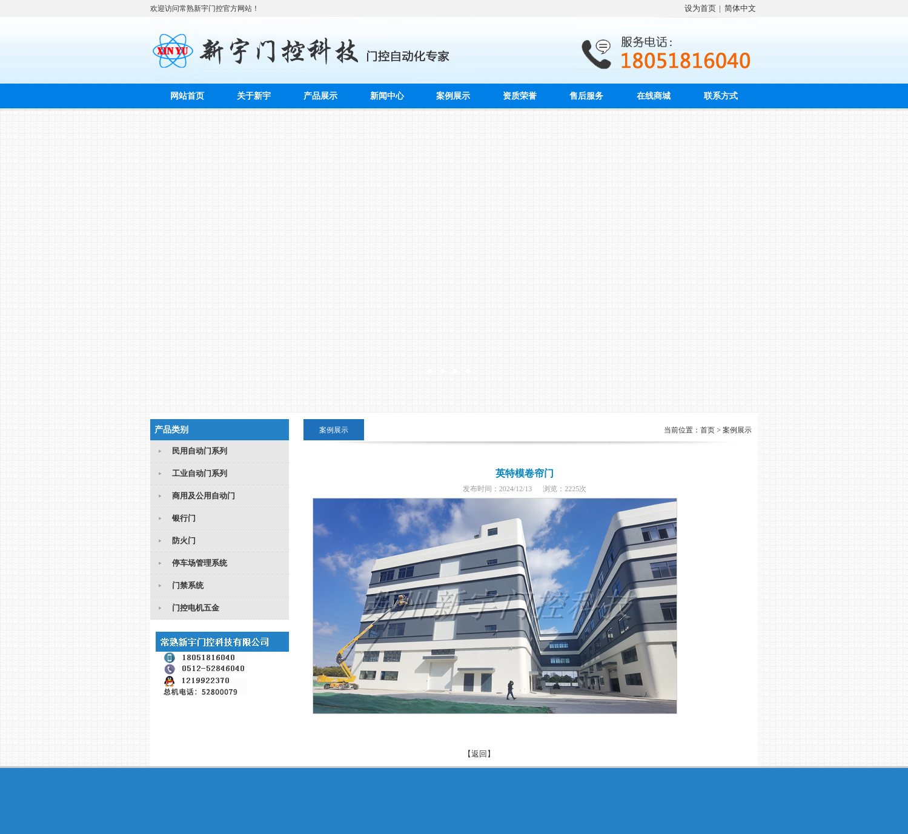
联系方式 (721, 96)
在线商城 (654, 96)
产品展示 (320, 96)
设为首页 (700, 8)
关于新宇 (254, 96)
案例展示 (453, 96)
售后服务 (586, 96)
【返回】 (479, 753)
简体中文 (740, 8)
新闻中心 (387, 96)
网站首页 (187, 96)
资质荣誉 (520, 96)
